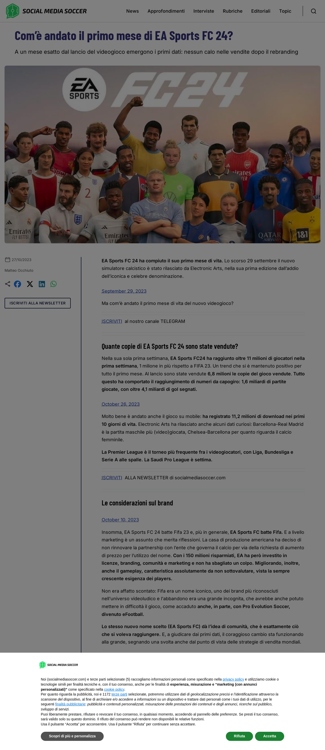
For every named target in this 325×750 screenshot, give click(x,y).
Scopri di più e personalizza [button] (72, 736)
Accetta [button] (269, 736)
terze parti (119, 694)
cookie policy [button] (114, 689)
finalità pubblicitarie (70, 704)
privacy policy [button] (233, 679)
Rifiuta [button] (239, 736)
